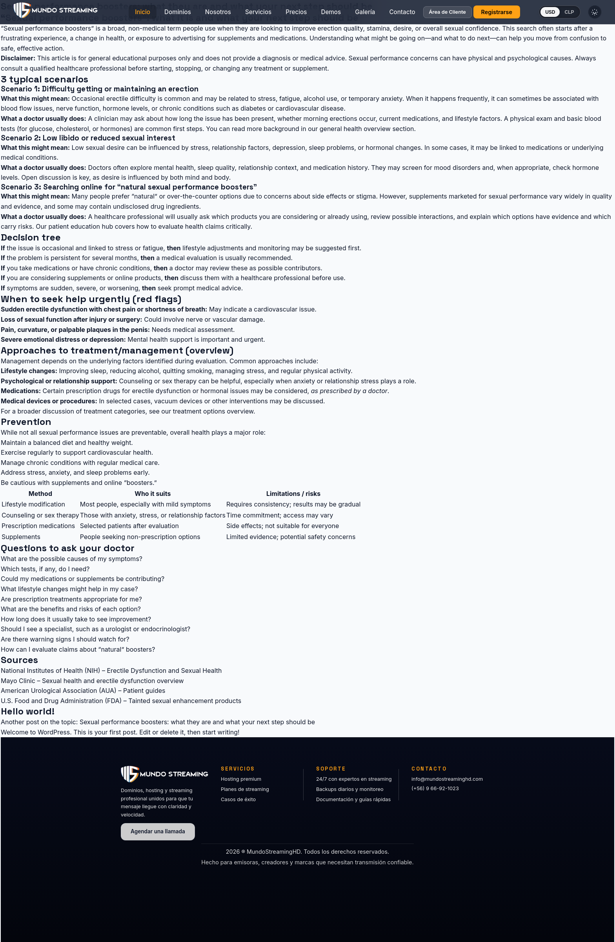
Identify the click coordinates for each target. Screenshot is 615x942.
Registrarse (481, 14)
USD (534, 14)
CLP (554, 14)
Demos (316, 14)
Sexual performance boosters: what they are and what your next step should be (197, 722)
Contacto (387, 14)
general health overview (355, 129)
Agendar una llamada (158, 831)
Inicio (127, 14)
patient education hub (80, 226)
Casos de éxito (238, 799)
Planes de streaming (245, 789)
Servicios (242, 14)
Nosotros (202, 14)
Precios (280, 14)
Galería (350, 14)
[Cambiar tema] (582, 14)
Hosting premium (241, 779)
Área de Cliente (432, 14)
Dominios (162, 14)
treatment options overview (213, 411)
